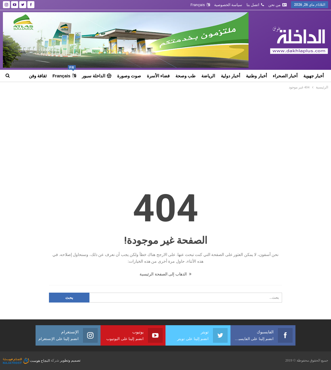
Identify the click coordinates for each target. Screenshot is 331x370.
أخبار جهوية (313, 75)
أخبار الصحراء (285, 75)
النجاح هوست (26, 361)
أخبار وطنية (256, 75)
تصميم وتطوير (70, 361)
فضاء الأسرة (158, 75)
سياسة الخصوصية (228, 5)
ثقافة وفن (38, 75)
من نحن (277, 5)
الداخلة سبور (96, 75)
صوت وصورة (129, 75)
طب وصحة (185, 75)
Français (200, 5)
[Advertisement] (165, 134)
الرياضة (208, 75)
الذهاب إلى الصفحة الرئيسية (165, 274)
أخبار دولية (230, 75)
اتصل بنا (255, 5)
